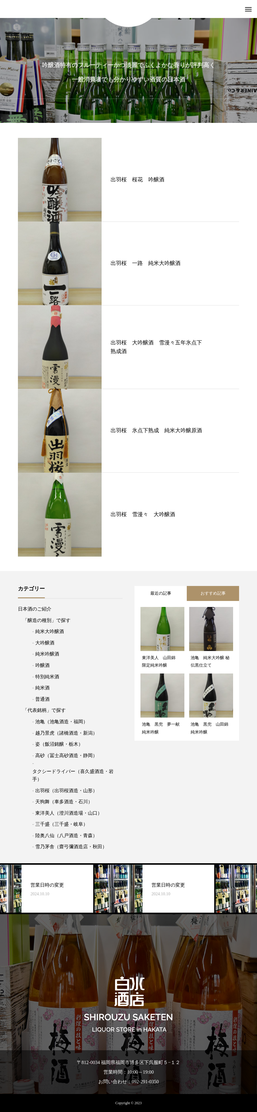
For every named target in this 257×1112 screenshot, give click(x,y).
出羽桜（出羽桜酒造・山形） (66, 790)
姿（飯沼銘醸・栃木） (59, 744)
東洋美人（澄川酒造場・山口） (68, 813)
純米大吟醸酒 (49, 631)
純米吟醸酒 (47, 653)
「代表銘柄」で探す (44, 710)
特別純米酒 (47, 676)
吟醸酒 (42, 665)
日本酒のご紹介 (34, 608)
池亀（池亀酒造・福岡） (61, 721)
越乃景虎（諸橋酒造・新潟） (66, 733)
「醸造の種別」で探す (47, 620)
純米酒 (42, 687)
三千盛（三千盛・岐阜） (61, 824)
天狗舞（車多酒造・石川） (64, 801)
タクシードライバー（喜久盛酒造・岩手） (73, 775)
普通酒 (42, 699)
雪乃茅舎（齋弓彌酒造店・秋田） (71, 846)
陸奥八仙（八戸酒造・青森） (66, 835)
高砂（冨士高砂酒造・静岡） (66, 755)
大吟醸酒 (44, 642)
